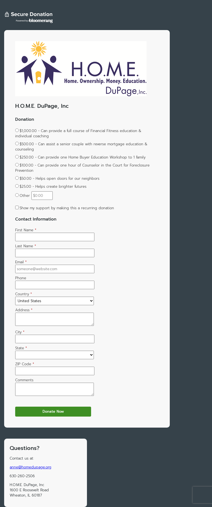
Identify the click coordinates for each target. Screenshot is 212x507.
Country (23, 294)
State (21, 348)
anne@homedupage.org (30, 467)
